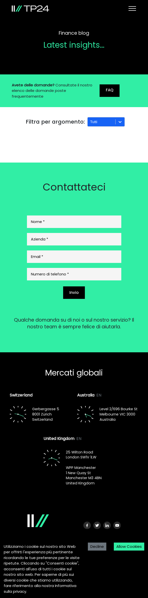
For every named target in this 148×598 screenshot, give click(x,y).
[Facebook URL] (87, 525)
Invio (74, 292)
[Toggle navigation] (132, 8)
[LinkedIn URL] (107, 525)
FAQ (109, 90)
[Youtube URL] (117, 525)
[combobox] (90, 122)
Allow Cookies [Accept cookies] (129, 546)
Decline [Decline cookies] (97, 546)
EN (98, 395)
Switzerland (21, 395)
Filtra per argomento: (55, 122)
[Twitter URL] (97, 525)
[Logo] (35, 520)
